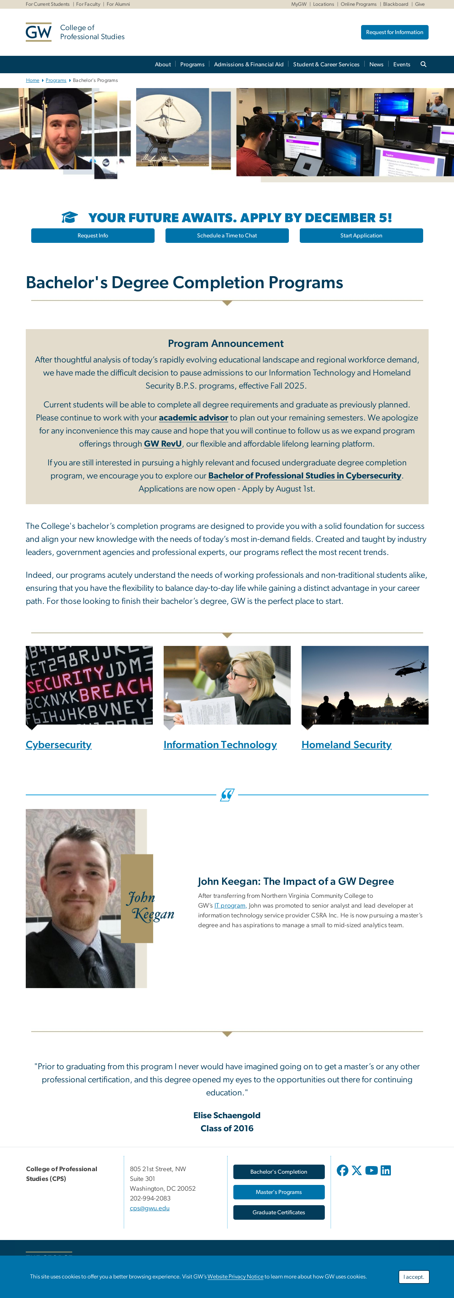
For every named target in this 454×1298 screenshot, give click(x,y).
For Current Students (48, 4)
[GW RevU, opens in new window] (163, 444)
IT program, (231, 906)
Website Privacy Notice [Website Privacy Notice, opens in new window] (235, 1277)
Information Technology (220, 745)
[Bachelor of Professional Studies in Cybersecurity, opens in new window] (304, 476)
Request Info (93, 236)
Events (402, 64)
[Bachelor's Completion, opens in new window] (279, 1172)
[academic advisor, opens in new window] (193, 418)
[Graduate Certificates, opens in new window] (279, 1212)
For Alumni (118, 4)
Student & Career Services (326, 64)
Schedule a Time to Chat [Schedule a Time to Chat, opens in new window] (227, 236)
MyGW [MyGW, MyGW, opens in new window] (299, 4)
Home (33, 80)
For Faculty (88, 4)
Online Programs (359, 4)
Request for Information (395, 32)
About (163, 64)
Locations (323, 4)
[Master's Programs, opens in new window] (279, 1192)
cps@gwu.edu (150, 1208)
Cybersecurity (59, 745)
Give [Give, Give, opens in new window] (420, 4)
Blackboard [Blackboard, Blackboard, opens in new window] (396, 4)
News (376, 64)
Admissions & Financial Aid (249, 64)
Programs (192, 64)
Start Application (361, 236)
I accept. (414, 1277)
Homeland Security (347, 745)
